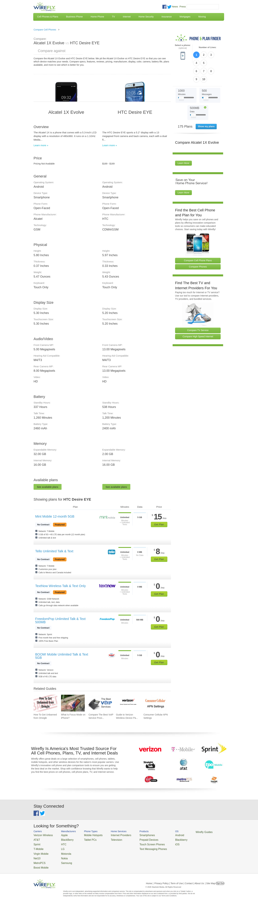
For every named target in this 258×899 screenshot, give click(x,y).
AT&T (36, 839)
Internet (126, 16)
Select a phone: (183, 46)
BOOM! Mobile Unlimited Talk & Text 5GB (61, 656)
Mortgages (185, 16)
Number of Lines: (207, 47)
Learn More (183, 143)
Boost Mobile (40, 863)
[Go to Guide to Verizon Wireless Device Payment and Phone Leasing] (128, 703)
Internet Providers (112, 835)
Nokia (60, 855)
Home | (149, 878)
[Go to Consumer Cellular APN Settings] (155, 703)
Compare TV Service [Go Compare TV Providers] (198, 310)
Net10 (36, 855)
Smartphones (135, 835)
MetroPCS (38, 859)
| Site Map (210, 878)
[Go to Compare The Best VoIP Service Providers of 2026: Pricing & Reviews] (100, 703)
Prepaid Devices (137, 839)
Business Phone (74, 16)
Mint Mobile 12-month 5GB (54, 516)
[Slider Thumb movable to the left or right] (181, 78)
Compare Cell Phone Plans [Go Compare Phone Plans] (198, 240)
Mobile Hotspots (88, 835)
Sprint (36, 843)
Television (109, 839)
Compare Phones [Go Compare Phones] (198, 246)
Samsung (62, 859)
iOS (162, 843)
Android (164, 835)
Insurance (167, 16)
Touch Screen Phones (139, 843)
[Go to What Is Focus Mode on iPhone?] (73, 703)
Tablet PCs (86, 839)
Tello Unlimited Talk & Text (54, 551)
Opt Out (220, 878)
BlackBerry (63, 839)
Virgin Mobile (40, 851)
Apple (60, 835)
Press (183, 6)
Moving (202, 16)
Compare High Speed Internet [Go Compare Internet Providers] (198, 316)
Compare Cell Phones (45, 29)
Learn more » (41, 145)
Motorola (62, 851)
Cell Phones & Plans (47, 16)
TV (113, 16)
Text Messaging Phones (140, 847)
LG (59, 847)
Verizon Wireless (42, 835)
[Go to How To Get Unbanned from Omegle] (45, 703)
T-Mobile (38, 847)
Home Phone (97, 16)
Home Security (146, 16)
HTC (60, 843)
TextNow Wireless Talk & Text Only (60, 586)
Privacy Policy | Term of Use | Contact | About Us (179, 878)
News (175, 6)
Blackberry (165, 839)
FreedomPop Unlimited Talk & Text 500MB (60, 620)
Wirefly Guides (186, 832)
